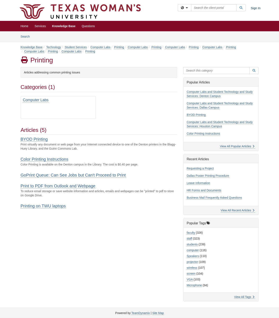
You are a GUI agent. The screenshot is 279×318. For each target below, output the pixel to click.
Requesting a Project (200, 168)
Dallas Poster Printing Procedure (208, 175)
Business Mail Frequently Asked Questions (214, 197)
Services (40, 26)
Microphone (194, 285)
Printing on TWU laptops (43, 206)
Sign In (256, 8)
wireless (192, 267)
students (192, 244)
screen (191, 273)
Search (27, 36)
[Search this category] (216, 70)
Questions (88, 26)
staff (189, 238)
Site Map (158, 313)
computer (193, 250)
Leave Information (198, 183)
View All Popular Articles (237, 146)
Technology (53, 47)
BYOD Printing (34, 139)
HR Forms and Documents (204, 190)
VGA (190, 279)
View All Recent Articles (237, 210)
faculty (191, 232)
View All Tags (244, 297)
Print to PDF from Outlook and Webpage (58, 186)
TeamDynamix (140, 313)
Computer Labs (101, 47)
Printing (119, 47)
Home (24, 26)
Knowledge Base (64, 26)
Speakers (193, 256)
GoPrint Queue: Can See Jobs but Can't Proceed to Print (73, 175)
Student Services (76, 47)
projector (192, 262)
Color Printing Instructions (44, 159)
